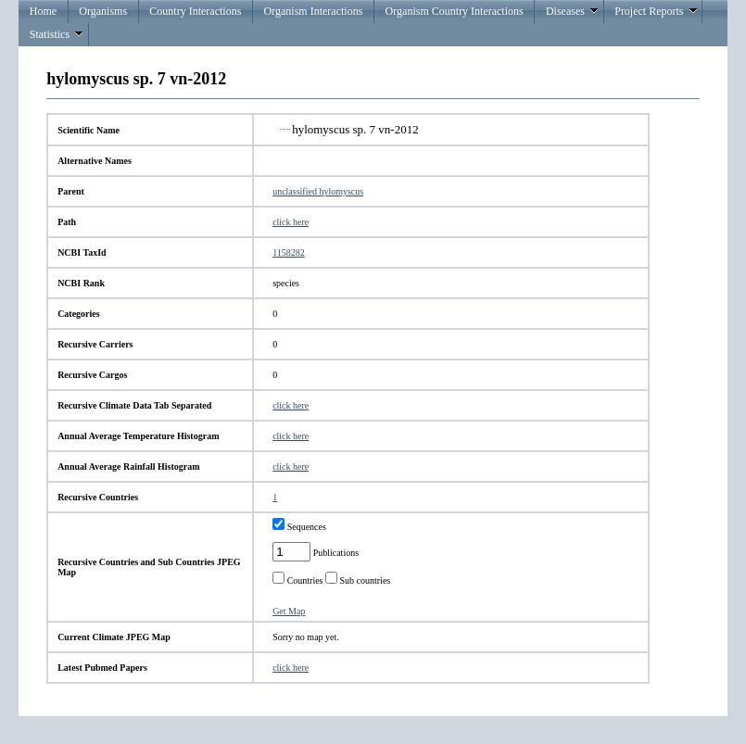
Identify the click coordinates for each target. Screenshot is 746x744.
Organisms (103, 11)
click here (290, 222)
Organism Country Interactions (455, 11)
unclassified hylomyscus (317, 191)
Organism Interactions (313, 11)
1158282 (288, 252)
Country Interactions (195, 11)
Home (43, 11)
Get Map (288, 611)
